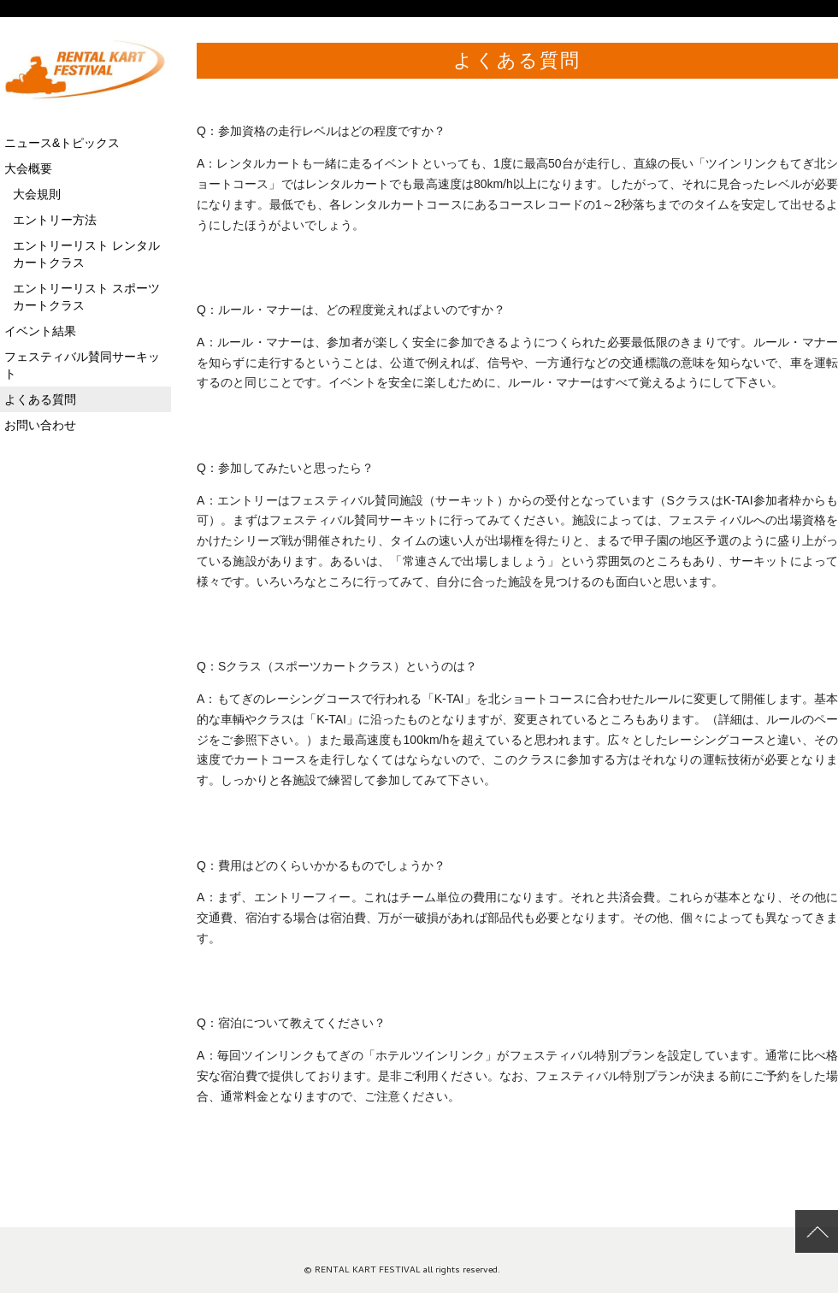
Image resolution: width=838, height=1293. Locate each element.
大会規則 (37, 194)
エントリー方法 (55, 220)
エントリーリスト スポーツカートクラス (86, 296)
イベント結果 (40, 331)
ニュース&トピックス (62, 143)
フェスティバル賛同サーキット (82, 365)
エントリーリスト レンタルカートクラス (86, 254)
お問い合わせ (40, 425)
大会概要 (28, 168)
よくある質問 (517, 60)
